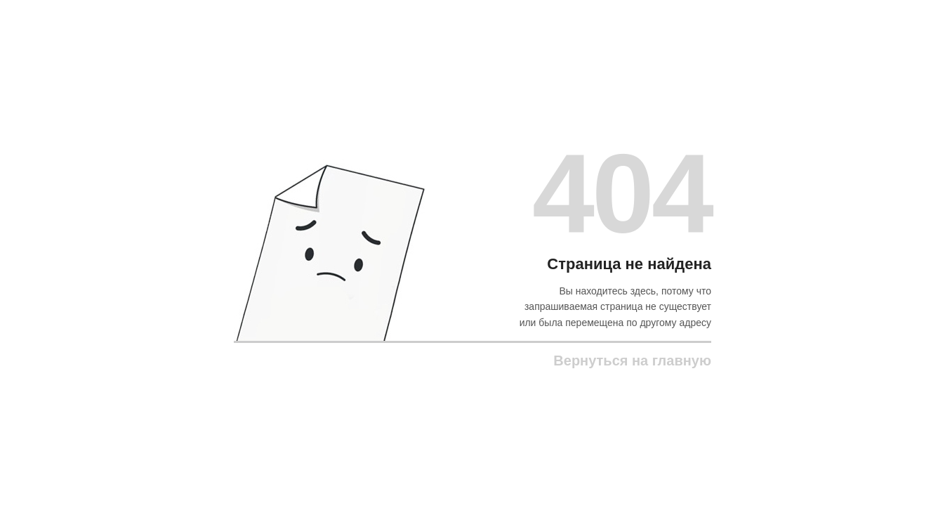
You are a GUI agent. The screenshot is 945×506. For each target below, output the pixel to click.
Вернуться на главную (632, 360)
